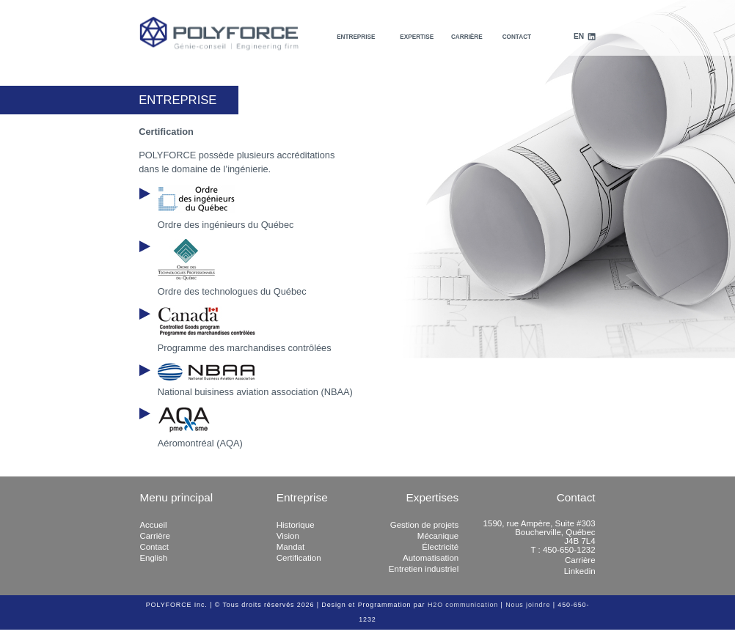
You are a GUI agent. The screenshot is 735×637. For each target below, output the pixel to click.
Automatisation (430, 557)
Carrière (467, 37)
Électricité (440, 546)
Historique (296, 524)
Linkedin (580, 571)
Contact (516, 37)
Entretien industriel (423, 568)
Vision (288, 535)
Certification (299, 557)
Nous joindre (527, 604)
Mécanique (437, 535)
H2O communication (463, 604)
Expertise (417, 37)
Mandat (290, 546)
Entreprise (356, 37)
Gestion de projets (424, 524)
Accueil (153, 524)
